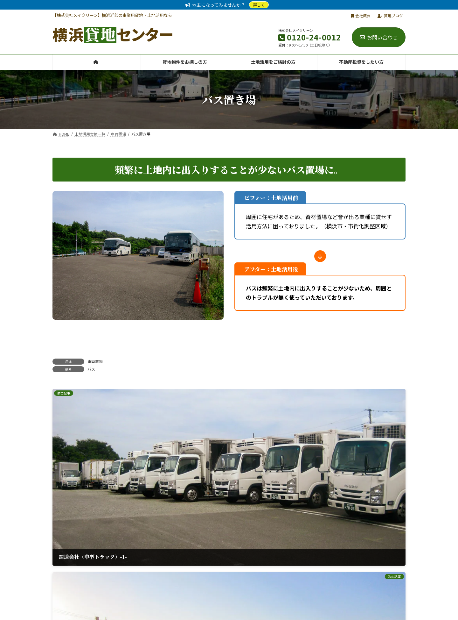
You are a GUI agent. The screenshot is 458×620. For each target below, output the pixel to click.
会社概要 (361, 15)
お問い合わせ (379, 37)
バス (91, 369)
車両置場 (95, 361)
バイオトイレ (285, 612)
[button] (166, 565)
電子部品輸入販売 (335, 612)
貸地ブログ (390, 15)
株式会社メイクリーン (84, 612)
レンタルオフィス (142, 612)
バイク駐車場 (191, 612)
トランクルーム (238, 612)
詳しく (259, 4)
